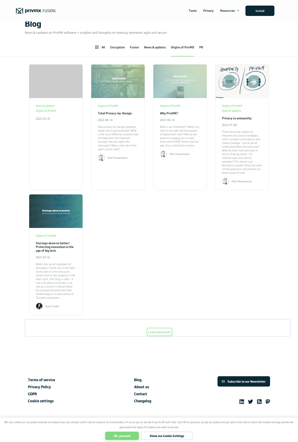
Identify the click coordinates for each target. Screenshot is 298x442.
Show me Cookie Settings (167, 436)
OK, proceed (122, 436)
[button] (229, 11)
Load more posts (159, 332)
